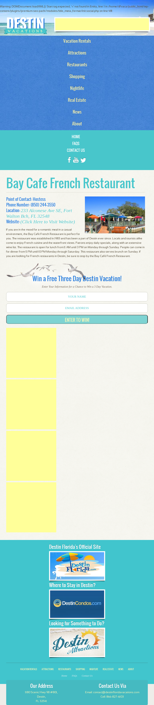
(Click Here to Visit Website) (47, 221)
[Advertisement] (102, 24)
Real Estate (108, 669)
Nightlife (94, 669)
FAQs (76, 143)
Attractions (48, 669)
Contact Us (76, 150)
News (120, 669)
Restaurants (64, 669)
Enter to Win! (77, 320)
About (131, 669)
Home (76, 136)
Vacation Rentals (28, 669)
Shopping (80, 669)
